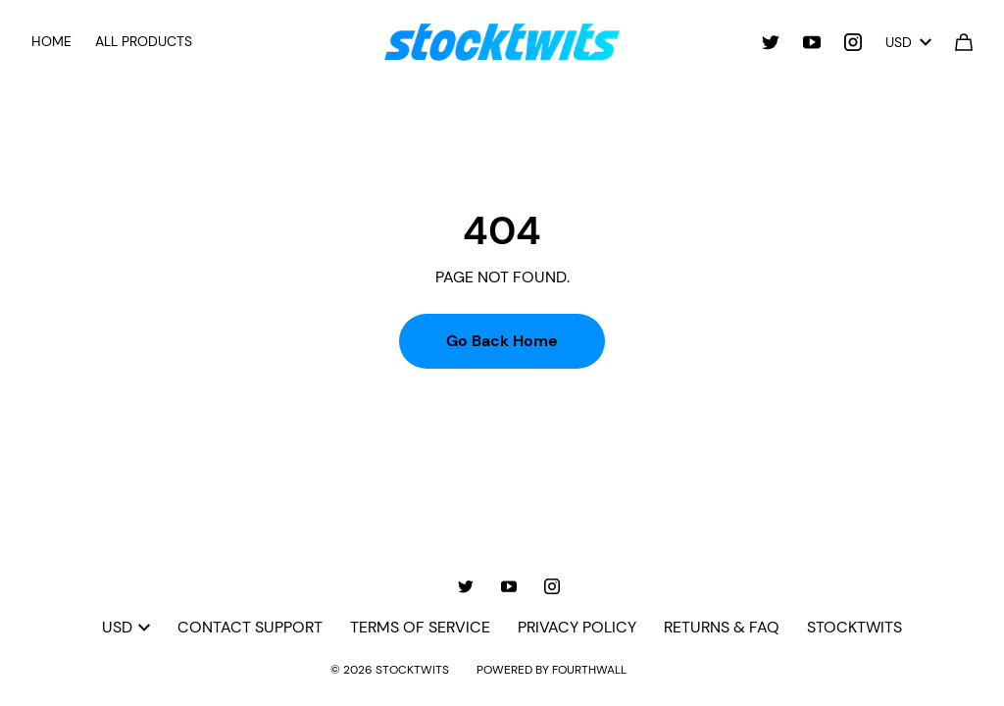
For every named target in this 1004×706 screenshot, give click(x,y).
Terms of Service (420, 627)
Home (51, 41)
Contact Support (250, 627)
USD (908, 42)
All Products (143, 41)
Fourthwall (589, 670)
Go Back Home (502, 340)
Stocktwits (854, 627)
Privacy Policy (577, 627)
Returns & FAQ (721, 627)
